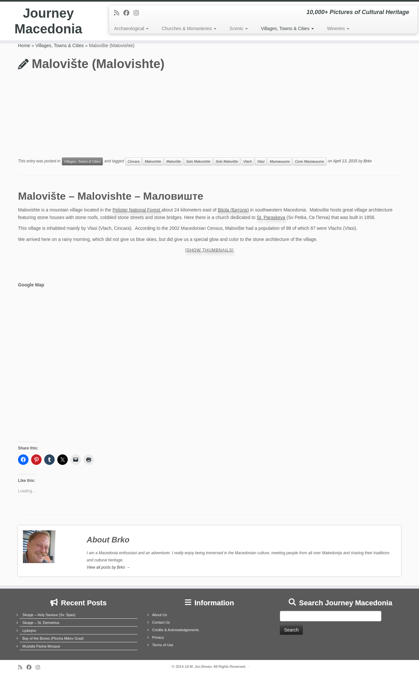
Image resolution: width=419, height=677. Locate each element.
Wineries (338, 28)
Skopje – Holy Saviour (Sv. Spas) (49, 615)
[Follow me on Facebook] (128, 13)
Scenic (238, 28)
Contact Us (161, 622)
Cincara (133, 161)
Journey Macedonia (48, 21)
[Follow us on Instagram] (138, 13)
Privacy (158, 637)
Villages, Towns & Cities (287, 28)
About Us (159, 615)
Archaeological (131, 28)
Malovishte (153, 161)
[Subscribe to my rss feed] (118, 13)
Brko (368, 161)
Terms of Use (162, 645)
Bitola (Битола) (233, 209)
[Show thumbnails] (209, 249)
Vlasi (260, 161)
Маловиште (280, 161)
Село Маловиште (309, 161)
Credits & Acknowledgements (175, 630)
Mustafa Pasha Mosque (42, 646)
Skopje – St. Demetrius (41, 623)
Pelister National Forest (137, 209)
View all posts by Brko (108, 567)
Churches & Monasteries (189, 28)
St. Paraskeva (271, 217)
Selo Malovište (227, 161)
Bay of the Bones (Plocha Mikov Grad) (53, 638)
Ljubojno (29, 630)
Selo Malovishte (198, 161)
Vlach (247, 161)
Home (24, 45)
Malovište (173, 161)
